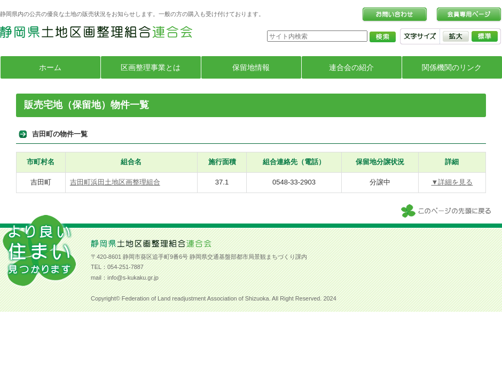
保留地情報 (251, 67)
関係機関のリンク (452, 67)
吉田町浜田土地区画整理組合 (115, 182)
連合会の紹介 (351, 67)
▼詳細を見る (452, 182)
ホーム (50, 67)
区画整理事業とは (151, 67)
